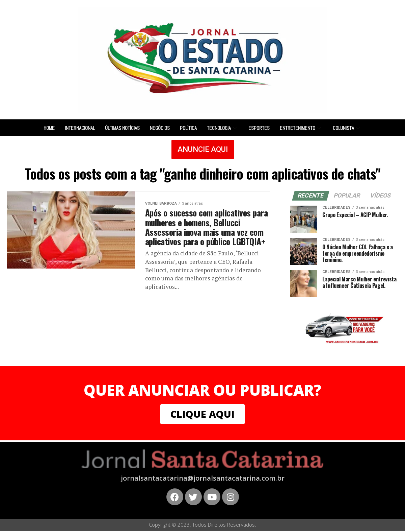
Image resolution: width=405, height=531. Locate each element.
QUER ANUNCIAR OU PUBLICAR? (202, 390)
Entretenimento (301, 128)
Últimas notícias (122, 128)
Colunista (347, 128)
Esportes (259, 128)
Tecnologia (222, 128)
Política (188, 128)
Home (49, 128)
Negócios (160, 128)
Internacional (80, 128)
